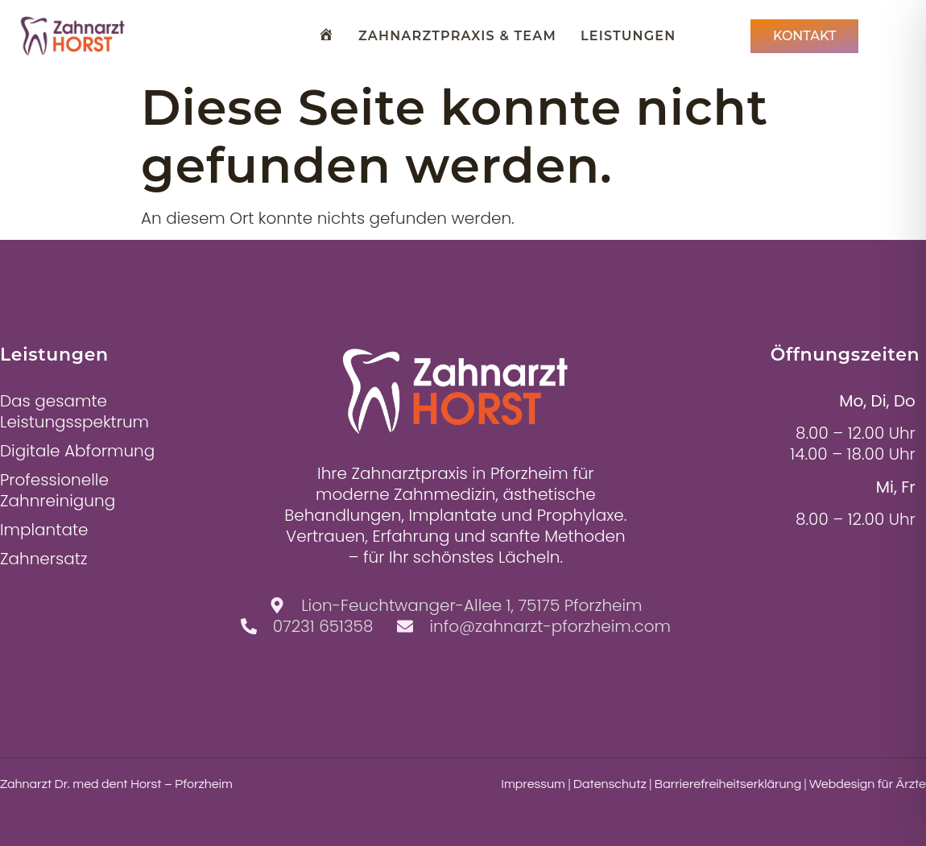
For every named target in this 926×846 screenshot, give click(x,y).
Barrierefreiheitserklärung (728, 784)
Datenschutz (610, 784)
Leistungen (628, 35)
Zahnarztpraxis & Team (457, 35)
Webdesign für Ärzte (867, 784)
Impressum (533, 784)
